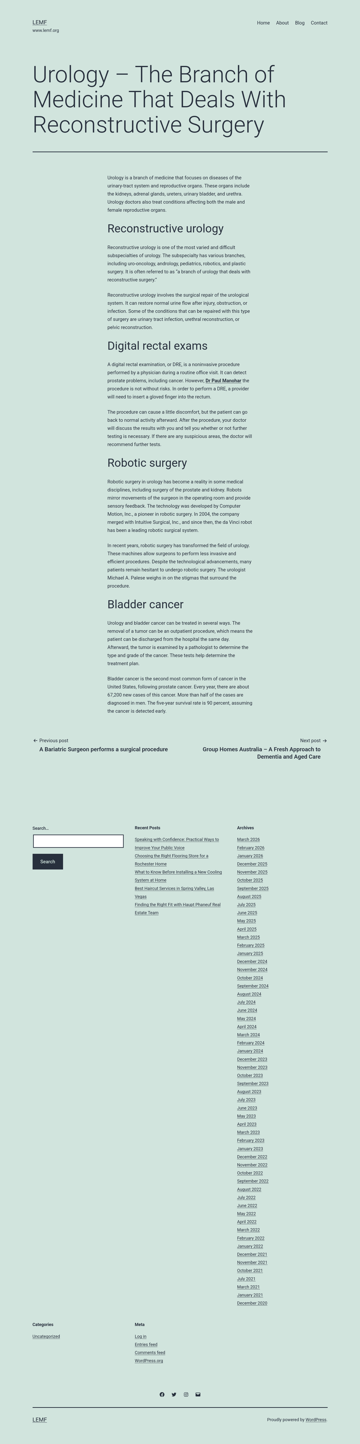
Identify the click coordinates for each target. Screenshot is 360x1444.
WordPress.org (149, 1360)
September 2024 (253, 985)
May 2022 (246, 1213)
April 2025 (247, 929)
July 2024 (246, 1002)
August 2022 (249, 1189)
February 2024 (251, 1042)
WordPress (316, 1419)
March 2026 (248, 839)
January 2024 (250, 1050)
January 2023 (250, 1148)
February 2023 (251, 1140)
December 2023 (252, 1059)
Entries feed (146, 1344)
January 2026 (250, 855)
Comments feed (150, 1352)
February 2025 (251, 945)
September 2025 (253, 888)
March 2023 (248, 1132)
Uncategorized (46, 1336)
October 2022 (250, 1172)
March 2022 (248, 1229)
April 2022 (247, 1221)
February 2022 (251, 1238)
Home (263, 23)
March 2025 (248, 937)
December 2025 (252, 863)
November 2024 (252, 969)
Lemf (40, 22)
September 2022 (253, 1181)
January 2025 (250, 953)
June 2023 (247, 1107)
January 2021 (250, 1294)
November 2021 (252, 1262)
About (282, 23)
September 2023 (253, 1083)
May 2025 (246, 920)
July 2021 (246, 1278)
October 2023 (250, 1075)
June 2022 (247, 1205)
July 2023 (246, 1099)
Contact (319, 23)
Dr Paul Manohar (223, 380)
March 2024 (248, 1034)
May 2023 (246, 1116)
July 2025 (246, 904)
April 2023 (247, 1124)
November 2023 (252, 1067)
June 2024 (247, 1010)
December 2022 (252, 1156)
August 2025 (249, 896)
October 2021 (250, 1270)
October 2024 (250, 977)
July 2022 (246, 1197)
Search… (41, 828)
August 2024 (249, 994)
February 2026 (251, 847)
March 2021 (248, 1286)
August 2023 (249, 1091)
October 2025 (250, 880)
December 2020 (252, 1303)
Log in (141, 1336)
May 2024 (246, 1018)
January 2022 (250, 1246)
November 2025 (252, 871)
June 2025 (247, 912)
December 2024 (252, 961)
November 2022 (252, 1164)
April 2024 (247, 1026)
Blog (300, 23)
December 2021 (252, 1254)
